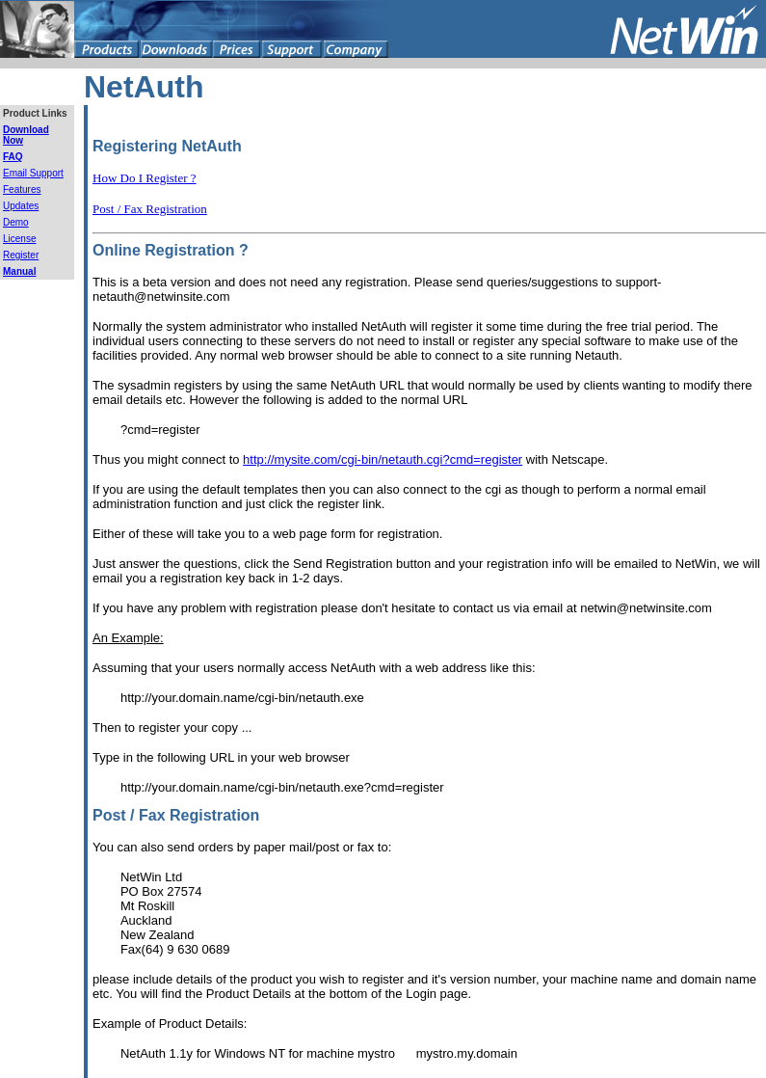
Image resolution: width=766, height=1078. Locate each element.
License (19, 238)
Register (21, 255)
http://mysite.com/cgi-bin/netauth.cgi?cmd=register (382, 459)
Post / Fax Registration (149, 209)
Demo (16, 222)
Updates (21, 206)
